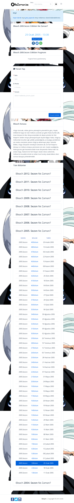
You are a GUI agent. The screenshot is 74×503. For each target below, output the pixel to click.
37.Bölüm (34, 300)
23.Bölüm (34, 367)
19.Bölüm (34, 386)
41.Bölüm (34, 281)
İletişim (44, 499)
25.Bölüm (34, 357)
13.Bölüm (34, 415)
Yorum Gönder (54, 115)
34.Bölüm (34, 314)
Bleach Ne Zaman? (33, 173)
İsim (15, 75)
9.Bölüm (34, 434)
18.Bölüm (34, 391)
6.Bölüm (34, 449)
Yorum (16, 92)
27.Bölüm (34, 348)
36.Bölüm (34, 305)
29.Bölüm (34, 338)
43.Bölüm (34, 271)
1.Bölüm (34, 473)
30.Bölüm (34, 333)
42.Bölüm (34, 276)
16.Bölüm (34, 401)
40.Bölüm (34, 285)
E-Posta (16, 84)
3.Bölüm (34, 463)
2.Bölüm (34, 468)
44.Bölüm (34, 266)
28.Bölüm (34, 343)
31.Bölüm (34, 329)
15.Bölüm (34, 405)
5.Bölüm (34, 453)
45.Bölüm (34, 261)
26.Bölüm (34, 353)
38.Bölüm (34, 295)
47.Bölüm (34, 252)
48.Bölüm (34, 247)
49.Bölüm (34, 242)
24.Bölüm (34, 362)
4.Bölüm (34, 458)
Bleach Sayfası (37, 39)
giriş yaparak (29, 18)
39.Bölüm (34, 290)
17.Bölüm (34, 396)
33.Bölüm (34, 319)
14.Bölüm (34, 410)
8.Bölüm (34, 439)
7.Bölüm (34, 444)
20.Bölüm (34, 381)
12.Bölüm (34, 420)
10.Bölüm (34, 429)
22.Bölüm (34, 372)
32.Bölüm (34, 324)
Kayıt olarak (17, 18)
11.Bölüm (34, 425)
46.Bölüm (34, 257)
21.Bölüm (34, 377)
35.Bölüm (34, 309)
